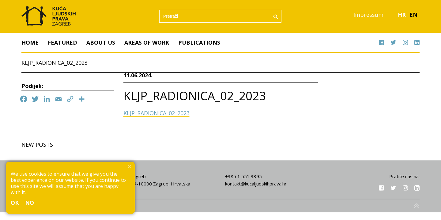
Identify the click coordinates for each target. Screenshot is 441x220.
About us (100, 42)
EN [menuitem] (413, 15)
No (29, 202)
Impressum (368, 15)
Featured (62, 42)
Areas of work (146, 42)
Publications (199, 42)
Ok (15, 202)
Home (30, 42)
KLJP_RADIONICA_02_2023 (156, 113)
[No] (129, 166)
